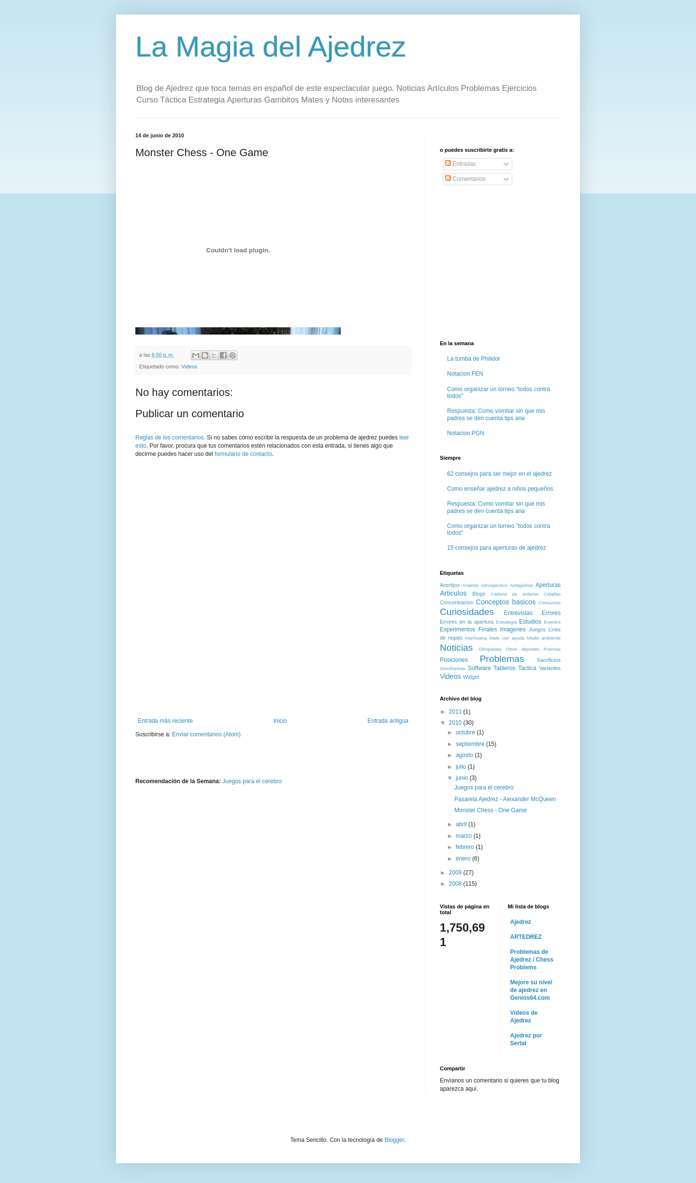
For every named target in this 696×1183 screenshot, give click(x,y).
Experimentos (457, 629)
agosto (465, 755)
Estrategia (506, 622)
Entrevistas (518, 613)
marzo (465, 835)
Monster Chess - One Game (490, 810)
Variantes (550, 668)
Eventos (552, 622)
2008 (456, 883)
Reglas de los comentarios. (170, 437)
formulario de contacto (243, 454)
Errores (551, 613)
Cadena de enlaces (514, 594)
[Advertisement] (273, 690)
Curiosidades (467, 612)
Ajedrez (520, 922)
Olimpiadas (490, 649)
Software (479, 668)
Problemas (502, 659)
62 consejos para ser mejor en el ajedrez (499, 473)
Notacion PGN (465, 433)
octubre (466, 732)
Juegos (537, 629)
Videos (189, 366)
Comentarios (465, 178)
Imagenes (513, 629)
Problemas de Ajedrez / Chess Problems (531, 960)
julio (462, 766)
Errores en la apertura (466, 622)
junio (463, 777)
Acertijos (450, 585)
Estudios (530, 621)
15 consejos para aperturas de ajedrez (496, 547)
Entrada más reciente (165, 720)
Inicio (280, 720)
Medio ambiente (544, 638)
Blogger (394, 1140)
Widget (471, 677)
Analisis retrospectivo (485, 585)
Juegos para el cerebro (252, 781)
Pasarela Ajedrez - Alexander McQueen (505, 799)
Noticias (456, 648)
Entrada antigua (387, 720)
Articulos (453, 593)
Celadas (552, 594)
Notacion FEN (465, 373)
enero (464, 858)
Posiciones (454, 660)
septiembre (471, 744)
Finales (487, 629)
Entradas (460, 164)
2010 (456, 722)
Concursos (549, 602)
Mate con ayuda (506, 638)
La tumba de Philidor (473, 358)
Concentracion (457, 602)
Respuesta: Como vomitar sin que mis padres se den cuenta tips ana (496, 414)
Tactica (527, 668)
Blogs (478, 594)
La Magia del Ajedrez (270, 46)
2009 (456, 872)
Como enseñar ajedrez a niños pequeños (500, 488)
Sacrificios (549, 660)
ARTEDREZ (526, 937)
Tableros (504, 668)
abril (462, 824)
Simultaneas (452, 668)
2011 (456, 711)
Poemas (552, 649)
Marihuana (476, 638)
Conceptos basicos (506, 602)
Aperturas (548, 585)
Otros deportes (522, 649)
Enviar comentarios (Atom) (206, 734)
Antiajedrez (521, 585)
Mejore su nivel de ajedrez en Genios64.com (531, 990)
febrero (466, 847)
